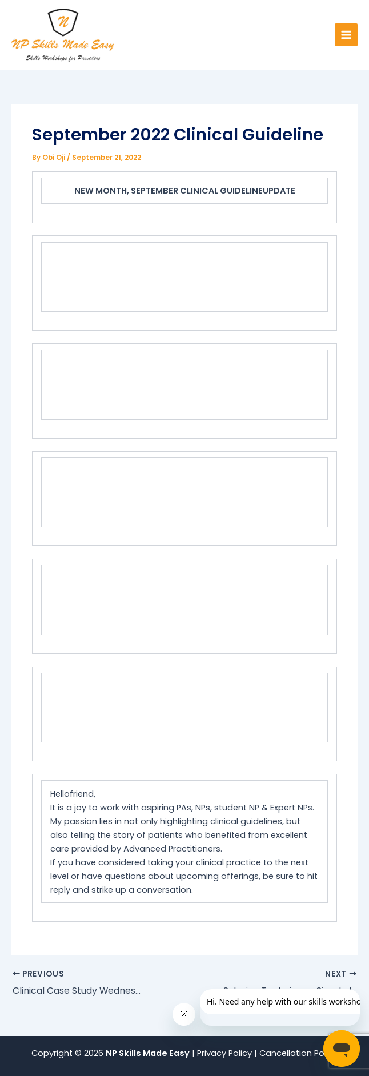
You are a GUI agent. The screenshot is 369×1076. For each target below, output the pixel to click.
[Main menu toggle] (346, 34)
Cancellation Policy (298, 1053)
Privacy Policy (225, 1053)
